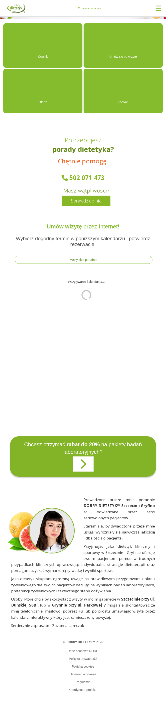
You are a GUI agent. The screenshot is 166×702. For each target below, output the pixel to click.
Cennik (43, 56)
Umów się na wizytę (123, 56)
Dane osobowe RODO (83, 651)
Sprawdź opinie (86, 201)
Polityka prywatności (83, 658)
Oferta (43, 102)
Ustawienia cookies (83, 674)
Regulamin (83, 682)
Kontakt (123, 102)
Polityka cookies (83, 666)
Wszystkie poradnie (83, 260)
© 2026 (83, 642)
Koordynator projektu (83, 690)
